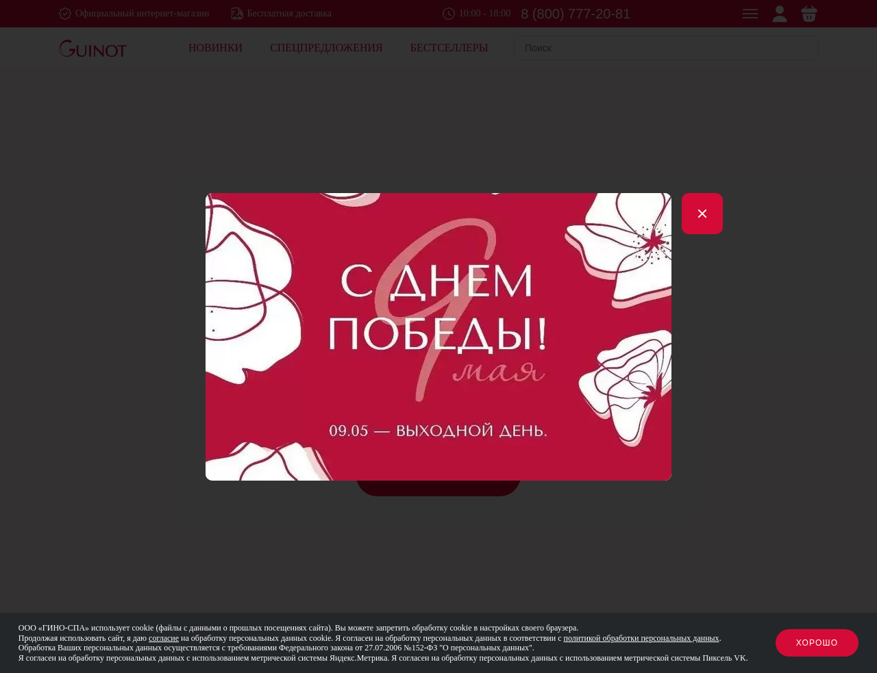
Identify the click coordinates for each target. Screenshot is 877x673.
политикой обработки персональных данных (641, 638)
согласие (164, 638)
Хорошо (817, 643)
